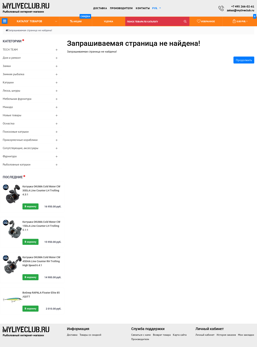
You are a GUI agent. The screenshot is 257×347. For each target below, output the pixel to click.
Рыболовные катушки (16, 164)
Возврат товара (162, 334)
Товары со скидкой (90, 334)
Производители (121, 8)
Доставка (100, 8)
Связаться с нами (141, 334)
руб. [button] (155, 8)
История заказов (226, 334)
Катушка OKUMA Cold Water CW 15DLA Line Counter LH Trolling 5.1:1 (41, 225)
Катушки (8, 82)
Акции (80, 20)
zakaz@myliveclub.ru (240, 10)
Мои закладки (246, 334)
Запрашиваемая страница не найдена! (30, 30)
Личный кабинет (204, 334)
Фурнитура (10, 156)
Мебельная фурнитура (17, 99)
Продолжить (244, 60)
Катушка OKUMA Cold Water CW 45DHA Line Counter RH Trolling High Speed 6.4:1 (41, 261)
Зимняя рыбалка (13, 74)
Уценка (108, 21)
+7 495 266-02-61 (242, 6)
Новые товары (12, 115)
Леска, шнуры (11, 90)
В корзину (30, 206)
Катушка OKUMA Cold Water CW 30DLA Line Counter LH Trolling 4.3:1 (41, 190)
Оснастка (8, 123)
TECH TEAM (10, 49)
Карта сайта (180, 334)
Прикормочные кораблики (20, 140)
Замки (7, 66)
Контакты (143, 8)
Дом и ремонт (12, 57)
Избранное (206, 21)
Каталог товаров (29, 21)
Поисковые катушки (16, 131)
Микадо (8, 107)
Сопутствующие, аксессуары (20, 148)
